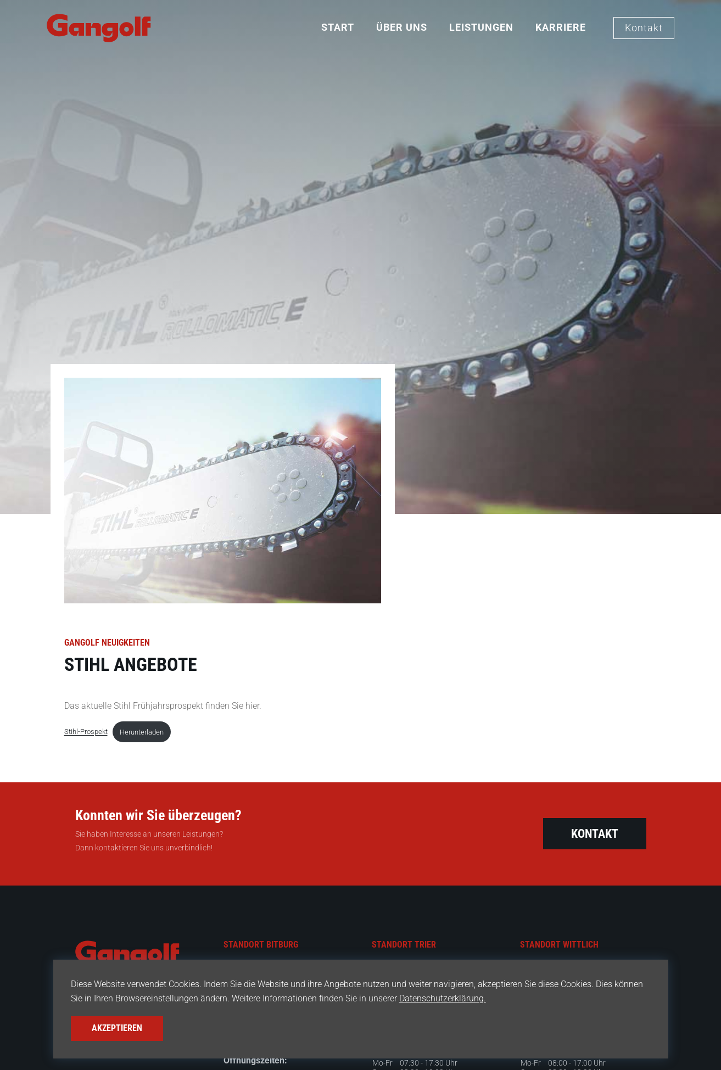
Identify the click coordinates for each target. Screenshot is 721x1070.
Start (337, 27)
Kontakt (644, 27)
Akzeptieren (113, 1029)
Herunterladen (142, 732)
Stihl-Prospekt (86, 732)
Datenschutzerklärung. (425, 999)
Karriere (560, 27)
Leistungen (481, 27)
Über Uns (401, 27)
